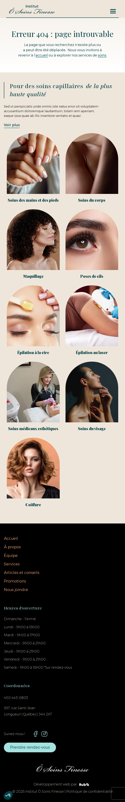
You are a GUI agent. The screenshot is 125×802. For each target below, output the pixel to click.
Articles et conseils (21, 572)
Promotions (15, 581)
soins (102, 55)
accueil (41, 55)
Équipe (11, 555)
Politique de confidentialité (89, 791)
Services (12, 564)
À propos (12, 547)
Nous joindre (16, 589)
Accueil (11, 538)
